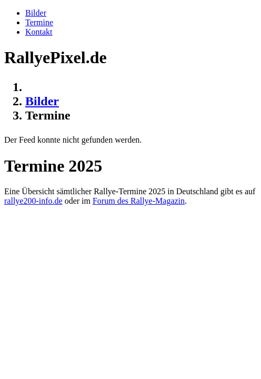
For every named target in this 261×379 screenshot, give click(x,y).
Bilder (35, 12)
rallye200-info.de (33, 200)
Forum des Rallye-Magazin (139, 200)
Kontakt (39, 31)
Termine (39, 22)
